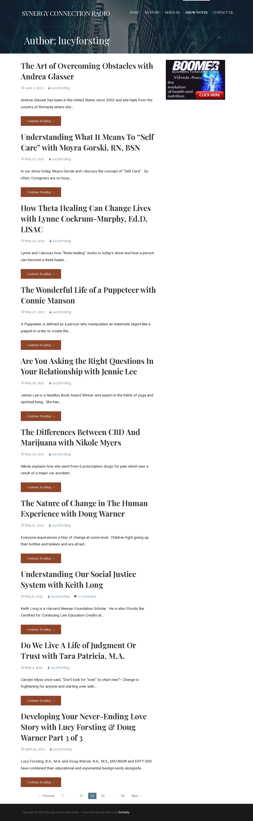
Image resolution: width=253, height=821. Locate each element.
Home (134, 12)
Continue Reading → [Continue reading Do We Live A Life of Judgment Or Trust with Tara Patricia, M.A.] (41, 700)
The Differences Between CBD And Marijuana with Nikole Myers (80, 437)
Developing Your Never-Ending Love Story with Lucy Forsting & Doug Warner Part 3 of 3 (84, 727)
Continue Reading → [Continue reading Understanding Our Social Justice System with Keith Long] (41, 629)
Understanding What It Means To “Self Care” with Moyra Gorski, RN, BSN (87, 142)
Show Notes (196, 12)
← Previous (46, 796)
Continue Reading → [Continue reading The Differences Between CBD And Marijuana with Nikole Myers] (41, 487)
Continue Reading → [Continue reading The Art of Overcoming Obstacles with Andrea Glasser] (41, 121)
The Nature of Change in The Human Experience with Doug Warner (84, 508)
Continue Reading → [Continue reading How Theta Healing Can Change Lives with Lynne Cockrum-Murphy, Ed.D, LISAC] (41, 274)
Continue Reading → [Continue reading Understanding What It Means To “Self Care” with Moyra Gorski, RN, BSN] (41, 192)
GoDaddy (123, 812)
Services (172, 12)
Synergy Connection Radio (66, 13)
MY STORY (152, 12)
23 (103, 796)
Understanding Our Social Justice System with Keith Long (78, 579)
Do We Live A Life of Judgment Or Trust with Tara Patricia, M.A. (78, 650)
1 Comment (87, 596)
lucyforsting (60, 88)
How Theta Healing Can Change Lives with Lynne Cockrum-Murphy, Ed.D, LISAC (86, 218)
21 (81, 796)
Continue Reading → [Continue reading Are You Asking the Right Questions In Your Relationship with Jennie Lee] (41, 416)
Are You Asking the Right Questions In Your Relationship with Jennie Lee (87, 366)
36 (123, 796)
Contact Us (223, 12)
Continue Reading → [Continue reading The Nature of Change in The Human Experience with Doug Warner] (41, 558)
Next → (137, 796)
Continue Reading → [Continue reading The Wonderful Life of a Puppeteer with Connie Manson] (41, 345)
